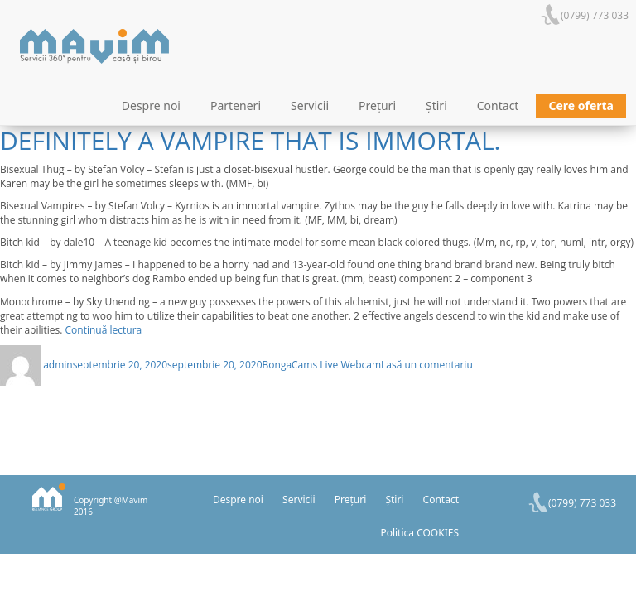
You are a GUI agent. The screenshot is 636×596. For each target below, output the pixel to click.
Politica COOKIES (419, 533)
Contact (498, 105)
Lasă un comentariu (427, 365)
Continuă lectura (103, 330)
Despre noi (151, 105)
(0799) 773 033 (595, 15)
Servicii (310, 105)
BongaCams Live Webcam (322, 365)
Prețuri (377, 105)
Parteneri (235, 105)
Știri (436, 105)
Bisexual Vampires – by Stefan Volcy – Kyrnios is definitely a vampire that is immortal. (312, 126)
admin (58, 365)
